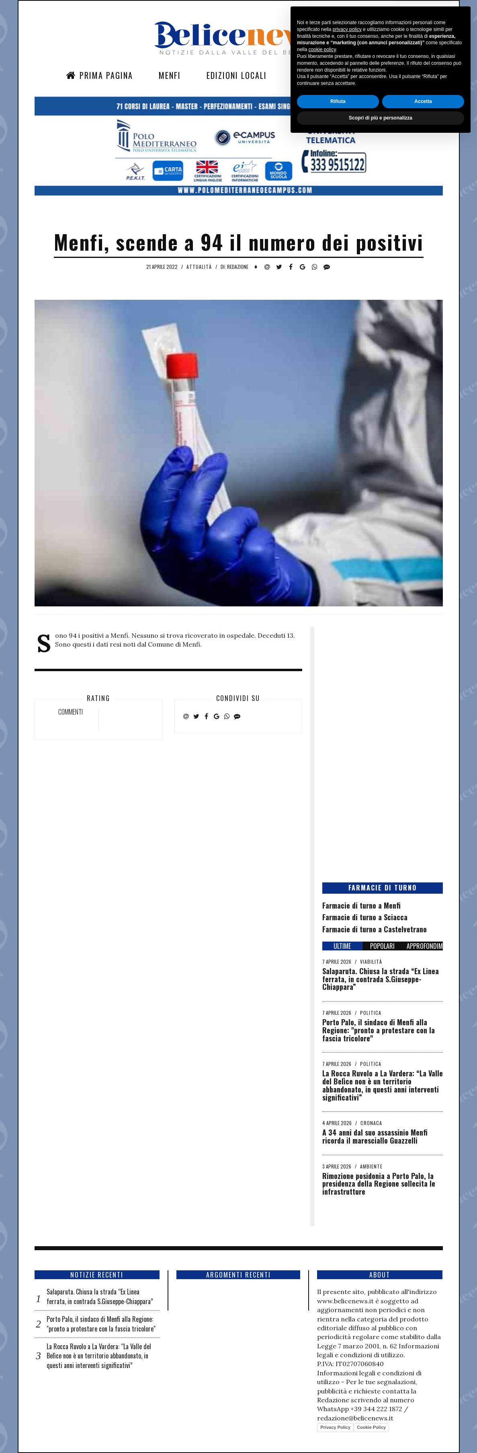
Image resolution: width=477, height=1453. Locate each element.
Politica (370, 1012)
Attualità (199, 266)
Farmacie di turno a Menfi (361, 905)
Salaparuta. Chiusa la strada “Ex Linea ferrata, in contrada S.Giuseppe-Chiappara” (380, 979)
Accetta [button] (423, 1415)
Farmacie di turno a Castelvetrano (374, 929)
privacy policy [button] (347, 1343)
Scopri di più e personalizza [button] (380, 1431)
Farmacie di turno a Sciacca (364, 917)
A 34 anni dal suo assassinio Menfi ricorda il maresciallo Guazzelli (375, 1136)
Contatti (365, 75)
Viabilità (371, 961)
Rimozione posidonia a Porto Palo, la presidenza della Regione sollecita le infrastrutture (378, 1184)
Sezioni (307, 75)
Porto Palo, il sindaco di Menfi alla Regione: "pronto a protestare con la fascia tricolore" (378, 1030)
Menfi (170, 75)
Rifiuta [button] (337, 1415)
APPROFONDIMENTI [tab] (425, 946)
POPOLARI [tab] (382, 946)
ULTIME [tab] (342, 946)
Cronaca (371, 1122)
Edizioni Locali (237, 75)
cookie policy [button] (322, 1363)
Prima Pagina (99, 75)
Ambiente (371, 1166)
